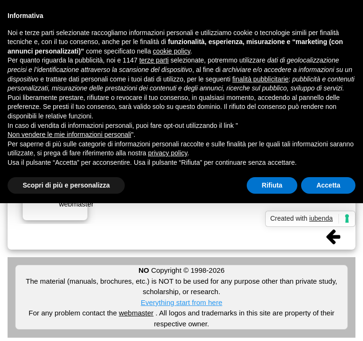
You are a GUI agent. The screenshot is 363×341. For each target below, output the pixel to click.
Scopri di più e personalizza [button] (66, 185)
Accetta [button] (328, 185)
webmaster (136, 313)
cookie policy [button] (171, 51)
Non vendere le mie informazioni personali (69, 134)
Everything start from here (182, 302)
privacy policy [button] (167, 153)
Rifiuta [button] (272, 185)
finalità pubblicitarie (260, 79)
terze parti (154, 60)
